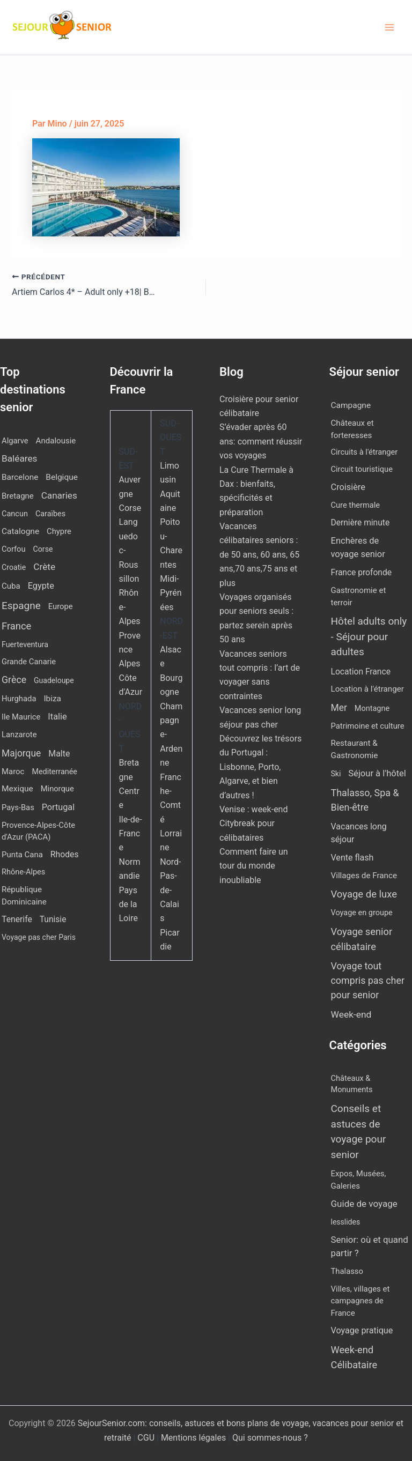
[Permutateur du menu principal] (389, 27)
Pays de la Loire (128, 904)
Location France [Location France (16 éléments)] (361, 671)
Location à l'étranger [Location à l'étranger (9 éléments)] (367, 689)
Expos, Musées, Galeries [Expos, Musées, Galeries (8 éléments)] (358, 1180)
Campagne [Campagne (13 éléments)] (351, 405)
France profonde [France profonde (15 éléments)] (361, 572)
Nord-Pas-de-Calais (170, 890)
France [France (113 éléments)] (16, 626)
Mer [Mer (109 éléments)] (339, 707)
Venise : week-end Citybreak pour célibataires (253, 823)
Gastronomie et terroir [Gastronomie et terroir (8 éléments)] (358, 596)
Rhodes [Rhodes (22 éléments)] (64, 854)
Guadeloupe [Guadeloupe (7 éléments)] (54, 680)
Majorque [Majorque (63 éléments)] (21, 753)
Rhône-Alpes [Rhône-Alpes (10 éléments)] (23, 872)
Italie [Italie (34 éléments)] (57, 716)
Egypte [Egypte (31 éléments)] (41, 586)
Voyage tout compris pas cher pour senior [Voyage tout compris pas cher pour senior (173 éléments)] (367, 980)
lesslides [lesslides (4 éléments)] (345, 1222)
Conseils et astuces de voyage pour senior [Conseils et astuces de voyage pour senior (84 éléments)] (358, 1131)
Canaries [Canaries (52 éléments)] (59, 495)
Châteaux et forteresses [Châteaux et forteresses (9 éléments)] (352, 429)
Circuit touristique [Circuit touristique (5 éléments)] (362, 469)
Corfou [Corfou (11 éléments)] (14, 549)
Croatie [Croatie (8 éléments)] (14, 567)
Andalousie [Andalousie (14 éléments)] (56, 441)
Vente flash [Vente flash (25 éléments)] (352, 857)
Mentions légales (193, 1438)
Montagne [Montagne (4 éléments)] (372, 708)
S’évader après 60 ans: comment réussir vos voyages (260, 441)
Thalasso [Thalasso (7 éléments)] (347, 1271)
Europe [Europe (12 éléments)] (60, 606)
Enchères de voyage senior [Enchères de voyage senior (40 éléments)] (358, 547)
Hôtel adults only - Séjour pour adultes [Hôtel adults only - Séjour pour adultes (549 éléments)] (369, 636)
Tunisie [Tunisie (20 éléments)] (53, 919)
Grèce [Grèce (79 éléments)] (14, 679)
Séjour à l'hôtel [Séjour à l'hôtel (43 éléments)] (377, 773)
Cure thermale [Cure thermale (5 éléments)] (355, 505)
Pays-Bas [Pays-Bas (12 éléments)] (18, 807)
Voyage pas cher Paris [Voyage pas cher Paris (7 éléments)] (39, 937)
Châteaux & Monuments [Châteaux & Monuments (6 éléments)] (352, 1084)
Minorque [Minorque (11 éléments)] (57, 788)
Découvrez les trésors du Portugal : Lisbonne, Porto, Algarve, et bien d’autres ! (260, 766)
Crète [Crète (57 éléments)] (44, 566)
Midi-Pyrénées (170, 593)
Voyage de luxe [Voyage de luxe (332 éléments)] (364, 894)
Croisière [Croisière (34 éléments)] (348, 487)
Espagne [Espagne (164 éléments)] (21, 605)
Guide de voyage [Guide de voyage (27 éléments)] (364, 1203)
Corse (130, 508)
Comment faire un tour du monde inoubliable (253, 866)
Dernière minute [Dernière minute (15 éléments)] (360, 523)
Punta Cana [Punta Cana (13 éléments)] (22, 854)
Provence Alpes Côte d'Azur (131, 664)
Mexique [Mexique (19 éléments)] (17, 788)
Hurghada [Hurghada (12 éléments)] (19, 698)
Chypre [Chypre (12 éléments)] (59, 531)
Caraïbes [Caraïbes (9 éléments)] (50, 513)
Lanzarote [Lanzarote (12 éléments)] (19, 734)
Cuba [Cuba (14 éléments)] (11, 586)
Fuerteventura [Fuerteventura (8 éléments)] (25, 644)
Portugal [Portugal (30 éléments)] (58, 807)
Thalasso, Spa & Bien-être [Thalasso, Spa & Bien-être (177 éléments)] (365, 800)
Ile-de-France (130, 833)
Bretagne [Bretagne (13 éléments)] (18, 496)
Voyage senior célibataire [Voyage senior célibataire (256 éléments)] (362, 939)
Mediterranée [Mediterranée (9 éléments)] (54, 771)
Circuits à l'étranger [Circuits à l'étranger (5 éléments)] (364, 452)
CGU (147, 1438)
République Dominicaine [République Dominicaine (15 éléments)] (24, 896)
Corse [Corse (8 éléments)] (43, 549)
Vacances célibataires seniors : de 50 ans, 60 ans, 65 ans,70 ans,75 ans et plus (259, 554)
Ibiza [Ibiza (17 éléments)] (52, 698)
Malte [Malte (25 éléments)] (59, 753)
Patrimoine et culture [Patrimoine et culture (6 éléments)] (367, 726)
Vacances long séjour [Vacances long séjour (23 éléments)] (359, 832)
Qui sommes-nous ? (270, 1438)
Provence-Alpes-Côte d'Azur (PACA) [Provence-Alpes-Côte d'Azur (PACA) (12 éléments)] (38, 831)
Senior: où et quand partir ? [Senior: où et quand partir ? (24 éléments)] (369, 1246)
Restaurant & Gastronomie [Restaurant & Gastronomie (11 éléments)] (354, 749)
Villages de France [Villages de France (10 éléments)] (364, 875)
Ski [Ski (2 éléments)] (336, 773)
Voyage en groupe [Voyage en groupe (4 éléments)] (362, 912)
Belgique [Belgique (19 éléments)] (62, 477)
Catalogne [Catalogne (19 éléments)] (20, 531)
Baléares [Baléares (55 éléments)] (19, 458)
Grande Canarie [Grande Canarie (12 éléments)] (29, 661)
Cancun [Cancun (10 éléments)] (15, 513)
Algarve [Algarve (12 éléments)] (15, 441)
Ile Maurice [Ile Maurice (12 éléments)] (21, 717)
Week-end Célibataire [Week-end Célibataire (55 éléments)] (354, 1357)
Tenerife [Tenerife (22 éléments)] (17, 919)
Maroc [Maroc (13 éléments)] (13, 771)
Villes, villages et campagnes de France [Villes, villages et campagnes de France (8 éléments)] (360, 1301)
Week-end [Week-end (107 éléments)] (351, 1014)
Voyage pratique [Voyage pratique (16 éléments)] (362, 1330)
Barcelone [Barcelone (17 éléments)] (20, 477)
